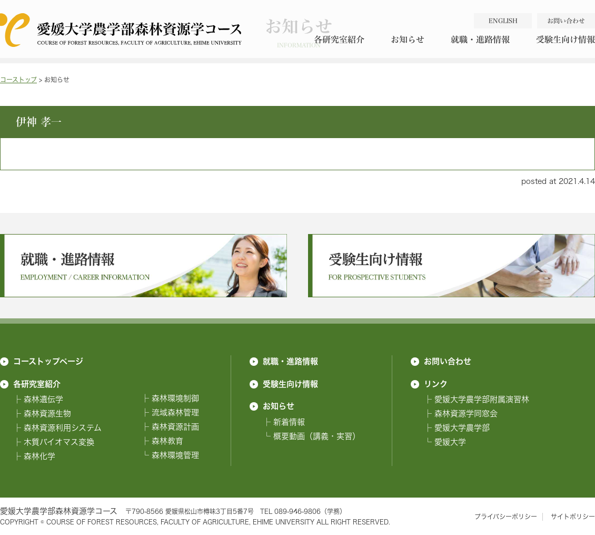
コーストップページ (48, 361)
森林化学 (39, 456)
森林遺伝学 (43, 399)
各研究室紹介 (339, 39)
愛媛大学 (450, 442)
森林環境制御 (175, 398)
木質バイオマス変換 (59, 442)
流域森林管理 (175, 412)
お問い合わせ (447, 361)
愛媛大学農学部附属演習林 (481, 399)
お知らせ (407, 39)
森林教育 (167, 441)
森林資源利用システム (63, 428)
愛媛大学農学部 (462, 428)
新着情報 (289, 422)
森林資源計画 (175, 427)
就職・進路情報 (480, 39)
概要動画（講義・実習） (316, 436)
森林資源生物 (47, 413)
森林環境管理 (175, 455)
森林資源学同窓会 (466, 413)
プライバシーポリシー (505, 517)
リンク (436, 383)
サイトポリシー (573, 517)
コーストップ (18, 80)
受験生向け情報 (290, 383)
